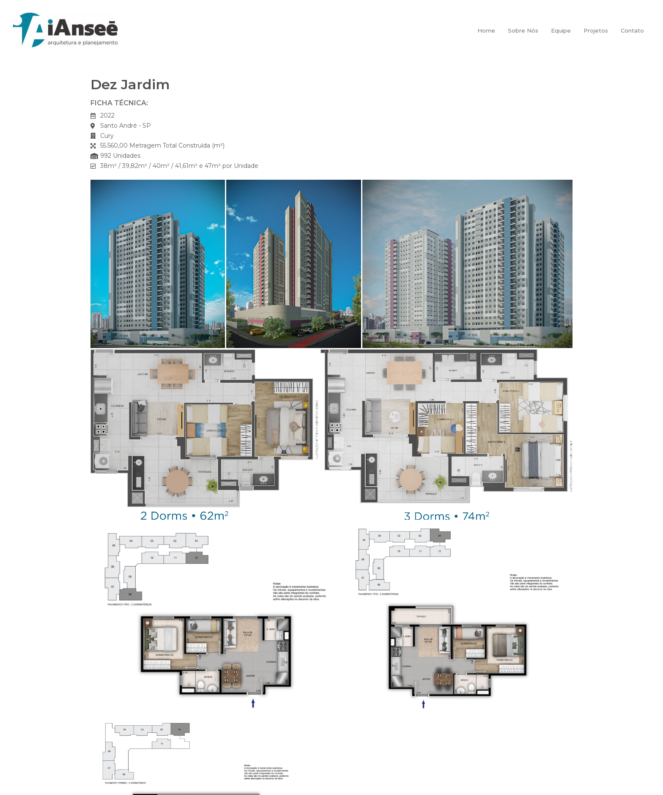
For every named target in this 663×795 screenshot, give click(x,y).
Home (486, 30)
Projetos (596, 30)
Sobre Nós (523, 30)
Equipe (561, 30)
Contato (632, 30)
